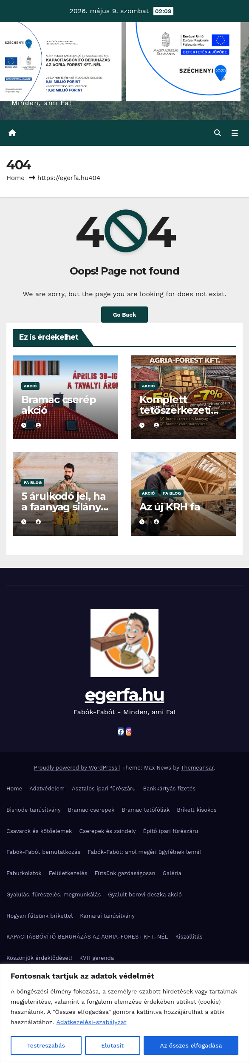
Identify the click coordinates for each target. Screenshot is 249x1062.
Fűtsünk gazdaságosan (125, 873)
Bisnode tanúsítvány (33, 810)
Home (15, 178)
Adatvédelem (47, 788)
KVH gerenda (96, 958)
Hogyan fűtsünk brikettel (39, 916)
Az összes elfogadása (191, 1045)
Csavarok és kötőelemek (39, 831)
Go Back (124, 314)
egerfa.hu (124, 694)
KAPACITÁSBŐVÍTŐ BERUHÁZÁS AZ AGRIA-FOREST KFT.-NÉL (87, 936)
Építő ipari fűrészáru (170, 831)
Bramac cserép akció (58, 404)
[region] (124, 1013)
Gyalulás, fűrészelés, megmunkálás (53, 894)
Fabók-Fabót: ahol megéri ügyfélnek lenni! (144, 852)
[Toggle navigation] (235, 133)
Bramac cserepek (91, 810)
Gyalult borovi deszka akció (145, 894)
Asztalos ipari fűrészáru (104, 788)
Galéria (172, 873)
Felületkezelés (68, 873)
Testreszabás (46, 1045)
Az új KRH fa (169, 507)
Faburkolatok (24, 873)
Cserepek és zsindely (107, 831)
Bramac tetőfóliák (146, 810)
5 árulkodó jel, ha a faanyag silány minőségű (63, 507)
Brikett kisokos (196, 810)
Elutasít (112, 1045)
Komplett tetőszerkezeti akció (175, 410)
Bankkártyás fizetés (169, 788)
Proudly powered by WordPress (76, 767)
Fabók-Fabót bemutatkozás (43, 852)
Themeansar (197, 767)
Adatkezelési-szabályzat (92, 1022)
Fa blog (33, 482)
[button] (217, 133)
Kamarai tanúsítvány (107, 916)
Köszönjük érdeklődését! (39, 958)
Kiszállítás (188, 936)
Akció (30, 386)
